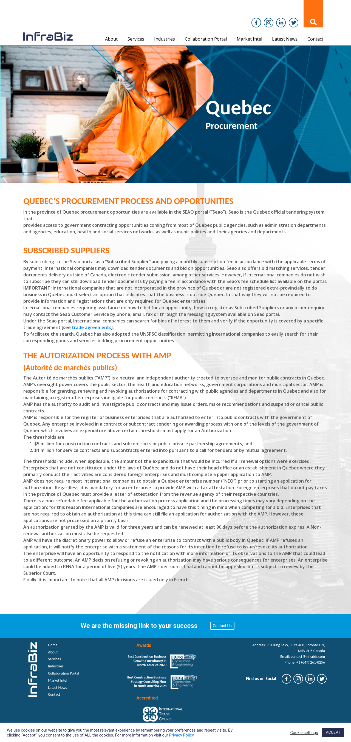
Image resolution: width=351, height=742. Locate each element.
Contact (315, 39)
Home (52, 645)
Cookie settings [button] (304, 732)
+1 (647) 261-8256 (310, 662)
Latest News (285, 39)
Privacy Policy (181, 735)
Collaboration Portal (206, 39)
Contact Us (222, 626)
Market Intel (249, 39)
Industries (164, 39)
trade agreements (91, 327)
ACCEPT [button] (333, 732)
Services (136, 39)
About (111, 39)
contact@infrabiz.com (308, 656)
